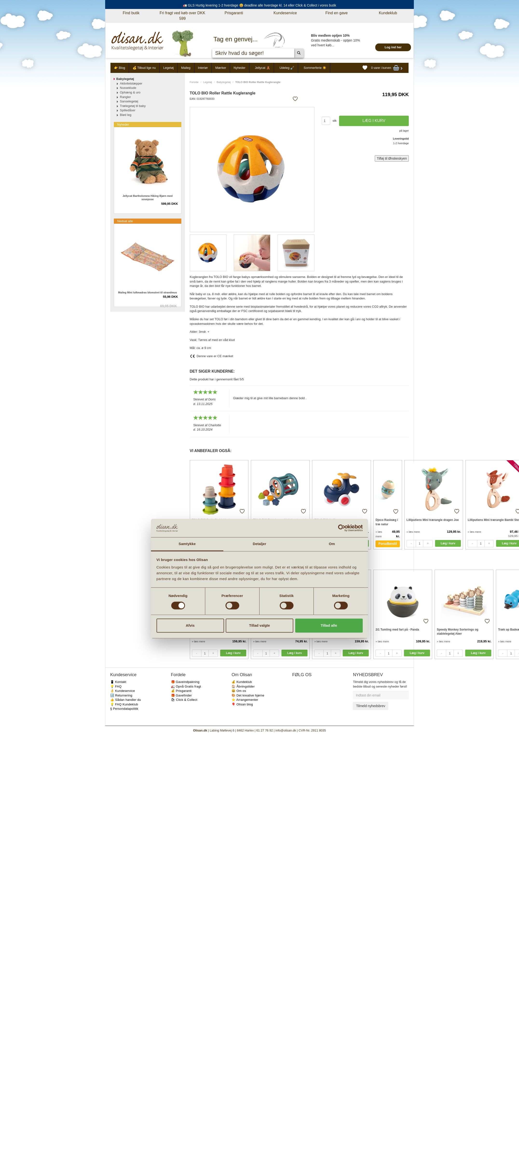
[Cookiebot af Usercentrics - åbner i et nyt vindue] (342, 528)
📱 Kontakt (118, 682)
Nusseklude (128, 88)
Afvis (190, 626)
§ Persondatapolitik (124, 708)
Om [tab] (332, 544)
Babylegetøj (224, 82)
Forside (194, 82)
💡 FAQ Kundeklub (124, 704)
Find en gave (336, 13)
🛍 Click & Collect (184, 700)
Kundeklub (388, 13)
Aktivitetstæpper (131, 83)
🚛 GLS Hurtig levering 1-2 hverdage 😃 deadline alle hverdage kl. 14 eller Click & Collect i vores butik (259, 5)
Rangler (125, 97)
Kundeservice (285, 13)
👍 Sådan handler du (125, 700)
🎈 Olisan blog (242, 704)
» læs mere (413, 531)
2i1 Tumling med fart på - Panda (397, 629)
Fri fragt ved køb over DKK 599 (182, 16)
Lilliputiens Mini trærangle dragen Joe (433, 520)
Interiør (203, 68)
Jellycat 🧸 (262, 68)
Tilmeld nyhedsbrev (370, 706)
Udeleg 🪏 (287, 68)
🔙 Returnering (121, 695)
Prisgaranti (234, 13)
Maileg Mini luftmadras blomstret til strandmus (147, 292)
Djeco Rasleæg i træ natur (387, 522)
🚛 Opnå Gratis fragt (186, 686)
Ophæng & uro (130, 92)
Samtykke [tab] (187, 544)
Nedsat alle (125, 221)
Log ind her (393, 47)
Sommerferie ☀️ (315, 68)
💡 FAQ (116, 686)
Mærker (220, 68)
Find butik (131, 13)
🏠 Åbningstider (243, 686)
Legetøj (168, 68)
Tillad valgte (259, 626)
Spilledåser (127, 110)
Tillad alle (329, 626)
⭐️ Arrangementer (245, 700)
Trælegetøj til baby (133, 106)
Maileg (185, 68)
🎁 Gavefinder (181, 695)
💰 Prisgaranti (181, 691)
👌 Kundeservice (122, 691)
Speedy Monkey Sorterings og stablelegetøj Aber (457, 631)
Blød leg (125, 115)
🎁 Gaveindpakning (185, 682)
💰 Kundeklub (242, 682)
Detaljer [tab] (259, 544)
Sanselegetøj (129, 101)
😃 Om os (239, 691)
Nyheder (240, 68)
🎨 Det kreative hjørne (248, 695)
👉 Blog (119, 68)
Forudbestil (387, 544)
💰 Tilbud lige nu (144, 68)
